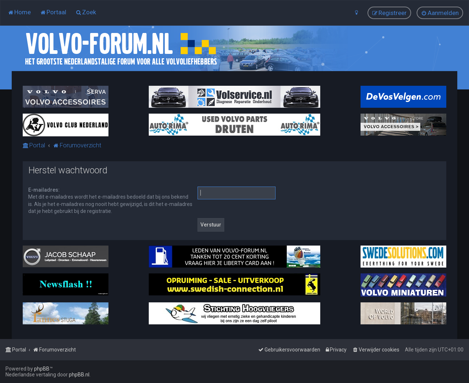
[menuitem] (19, 12)
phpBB (41, 369)
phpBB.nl (79, 375)
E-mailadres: (44, 190)
